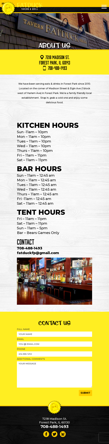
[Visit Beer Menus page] (63, 434)
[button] (85, 393)
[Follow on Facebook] (46, 434)
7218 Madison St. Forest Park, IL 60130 (54, 420)
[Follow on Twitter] (54, 434)
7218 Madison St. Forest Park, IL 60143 (54, 59)
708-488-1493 (54, 67)
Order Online (6, 3)
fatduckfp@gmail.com (38, 253)
